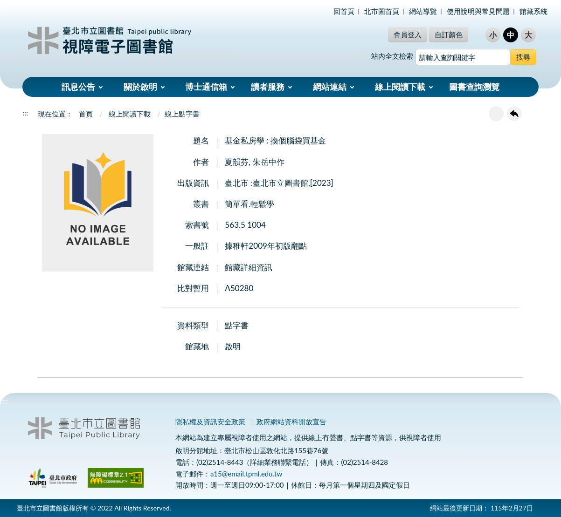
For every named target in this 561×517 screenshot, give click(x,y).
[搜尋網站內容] (463, 57)
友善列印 (496, 113)
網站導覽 (423, 11)
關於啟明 (140, 87)
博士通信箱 (206, 87)
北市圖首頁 (381, 11)
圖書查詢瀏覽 (474, 87)
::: (5, 7)
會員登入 (408, 34)
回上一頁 (514, 113)
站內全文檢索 (392, 56)
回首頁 (343, 11)
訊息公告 (78, 87)
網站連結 (329, 87)
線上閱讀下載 (400, 87)
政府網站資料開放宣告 (291, 421)
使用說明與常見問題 (478, 11)
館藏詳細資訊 (248, 267)
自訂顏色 (449, 34)
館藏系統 (533, 11)
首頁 (86, 113)
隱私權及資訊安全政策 (210, 421)
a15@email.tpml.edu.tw (246, 473)
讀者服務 (267, 87)
